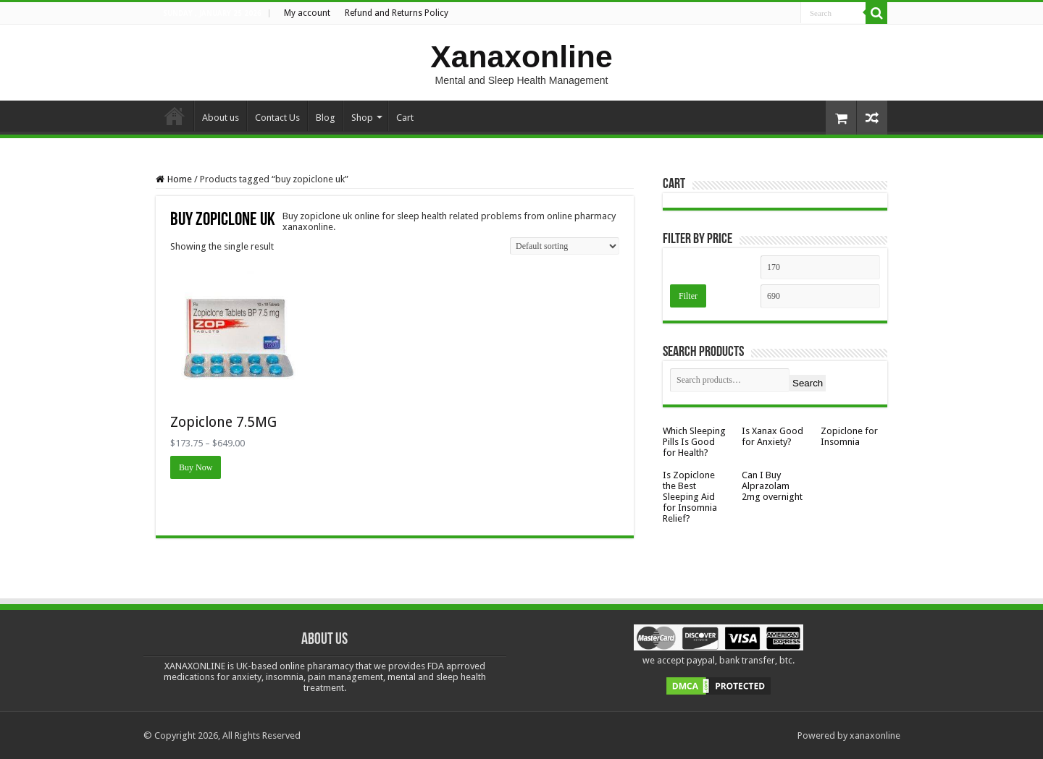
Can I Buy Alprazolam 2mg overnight (772, 486)
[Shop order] (564, 246)
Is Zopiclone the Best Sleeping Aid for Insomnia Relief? (690, 497)
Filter (688, 296)
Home (174, 116)
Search (807, 383)
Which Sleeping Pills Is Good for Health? (694, 441)
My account (307, 13)
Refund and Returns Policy (396, 13)
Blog (325, 117)
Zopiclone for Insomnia (849, 436)
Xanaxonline (521, 56)
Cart (405, 117)
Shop (362, 117)
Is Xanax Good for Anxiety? (772, 436)
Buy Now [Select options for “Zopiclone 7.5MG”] (195, 467)
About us (220, 117)
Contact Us (277, 117)
